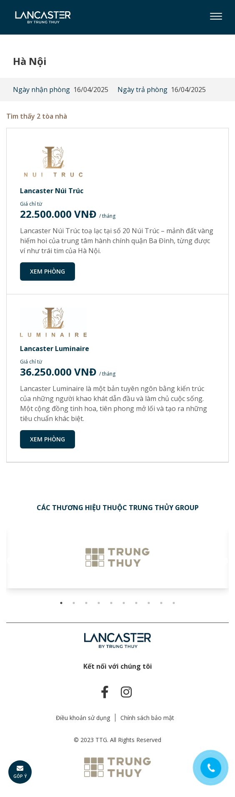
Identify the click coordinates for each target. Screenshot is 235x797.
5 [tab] (111, 603)
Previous (10, 561)
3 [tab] (86, 603)
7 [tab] (136, 603)
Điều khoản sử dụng (83, 718)
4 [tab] (99, 603)
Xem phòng (47, 271)
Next (224, 561)
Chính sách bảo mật (147, 718)
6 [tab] (124, 603)
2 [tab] (74, 603)
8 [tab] (149, 603)
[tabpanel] (117, 557)
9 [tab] (161, 603)
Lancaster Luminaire (54, 348)
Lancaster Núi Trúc (51, 190)
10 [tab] (174, 603)
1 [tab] (61, 603)
